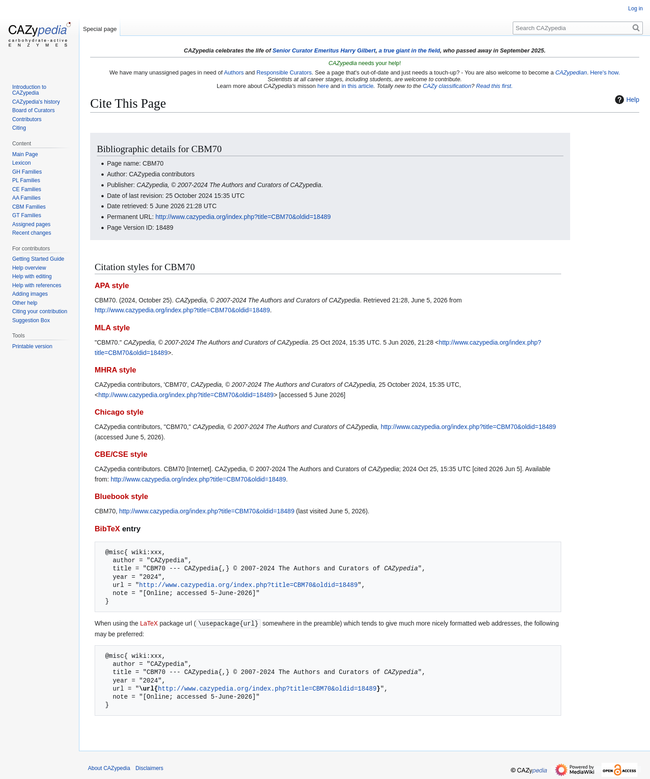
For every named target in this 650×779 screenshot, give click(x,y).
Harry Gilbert (357, 50)
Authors (234, 72)
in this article (357, 86)
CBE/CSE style (121, 454)
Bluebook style (121, 496)
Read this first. (494, 86)
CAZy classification (447, 86)
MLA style (112, 328)
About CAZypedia (109, 768)
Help (626, 99)
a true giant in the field (409, 50)
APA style (112, 285)
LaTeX (149, 623)
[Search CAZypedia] (578, 28)
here (323, 86)
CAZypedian (571, 72)
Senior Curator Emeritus (305, 50)
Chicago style (119, 412)
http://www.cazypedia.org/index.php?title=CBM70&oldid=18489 (243, 216)
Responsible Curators (284, 72)
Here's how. (605, 72)
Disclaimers (149, 768)
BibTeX (107, 529)
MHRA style (115, 370)
